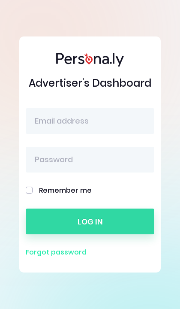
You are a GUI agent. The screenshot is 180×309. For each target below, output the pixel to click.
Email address (62, 120)
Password (54, 159)
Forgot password (56, 252)
